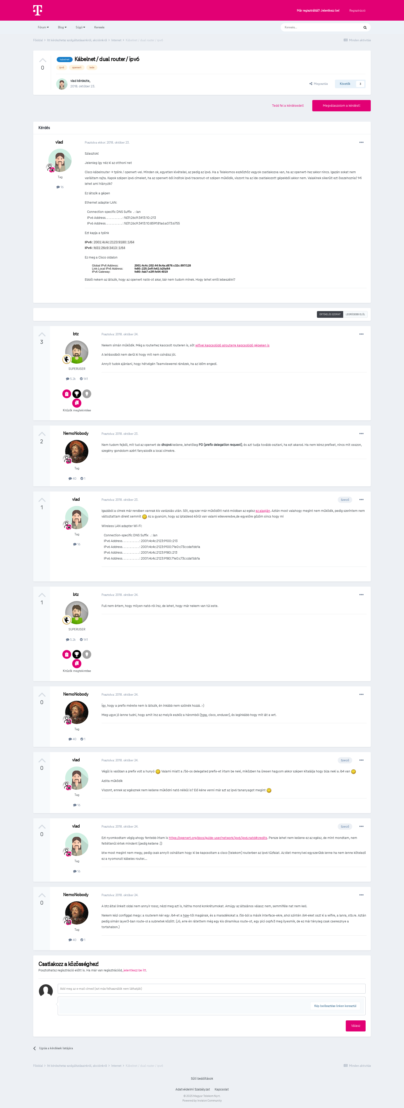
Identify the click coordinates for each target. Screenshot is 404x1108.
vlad (73, 81)
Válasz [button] (355, 1026)
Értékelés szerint (330, 314)
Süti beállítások (202, 1079)
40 (72, 478)
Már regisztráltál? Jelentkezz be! (318, 11)
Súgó (80, 27)
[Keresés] (315, 27)
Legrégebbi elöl (355, 314)
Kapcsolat (222, 1089)
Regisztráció (357, 10)
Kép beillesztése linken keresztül (335, 1006)
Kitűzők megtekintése (77, 410)
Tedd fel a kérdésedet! (288, 106)
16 (60, 187)
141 (84, 379)
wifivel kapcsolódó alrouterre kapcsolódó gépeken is (232, 345)
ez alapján (263, 511)
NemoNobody (75, 433)
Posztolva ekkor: (107, 142)
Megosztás (318, 84)
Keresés (99, 27)
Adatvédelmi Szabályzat (192, 1089)
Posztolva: (120, 334)
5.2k (71, 379)
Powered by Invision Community (202, 1100)
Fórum (43, 27)
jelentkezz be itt (134, 970)
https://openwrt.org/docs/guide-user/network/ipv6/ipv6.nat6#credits (218, 838)
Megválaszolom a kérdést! (341, 106)
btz (76, 334)
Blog (62, 27)
